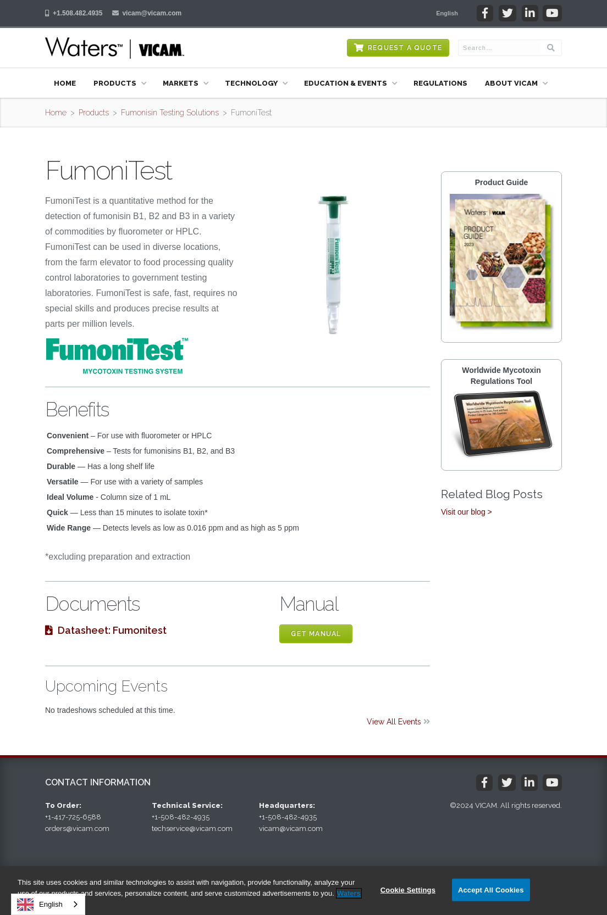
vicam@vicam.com (151, 13)
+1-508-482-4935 (180, 817)
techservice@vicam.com (192, 828)
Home (65, 83)
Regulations (440, 83)
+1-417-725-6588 (73, 817)
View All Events (398, 721)
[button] (447, 13)
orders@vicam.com (77, 828)
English (40, 904)
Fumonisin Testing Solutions (170, 112)
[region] (303, 890)
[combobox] (48, 904)
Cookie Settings (407, 889)
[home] (114, 48)
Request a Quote (405, 48)
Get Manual (316, 634)
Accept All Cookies (491, 889)
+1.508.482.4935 (77, 13)
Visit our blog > (466, 511)
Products (94, 112)
